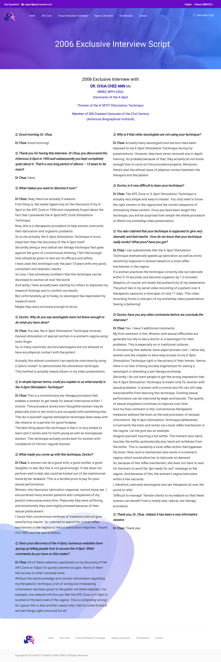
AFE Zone (47, 15)
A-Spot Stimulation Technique (73, 15)
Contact (143, 15)
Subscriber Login (205, 15)
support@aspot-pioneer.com (38, 4)
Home (32, 15)
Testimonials (126, 15)
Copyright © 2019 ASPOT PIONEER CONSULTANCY (41, 655)
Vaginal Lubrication (103, 15)
